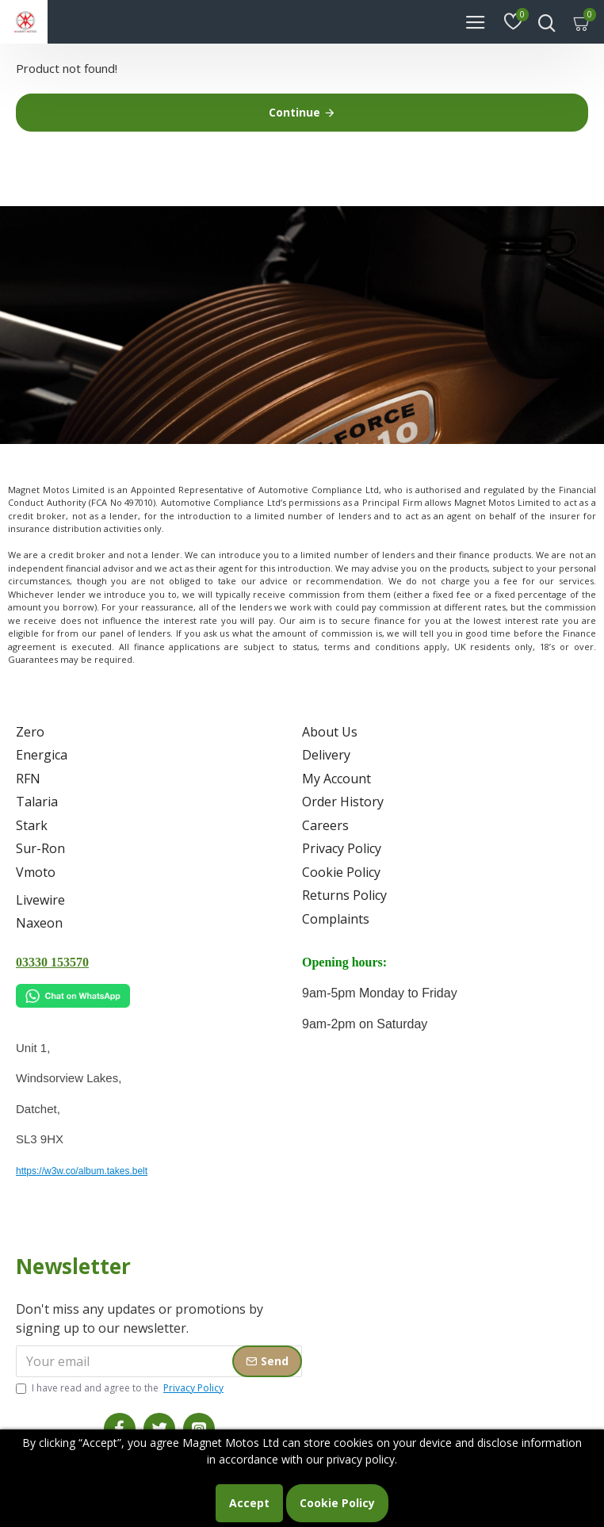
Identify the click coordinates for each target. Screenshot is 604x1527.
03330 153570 (52, 962)
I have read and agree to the (121, 1388)
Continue (294, 112)
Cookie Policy (337, 1502)
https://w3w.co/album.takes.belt (81, 1171)
